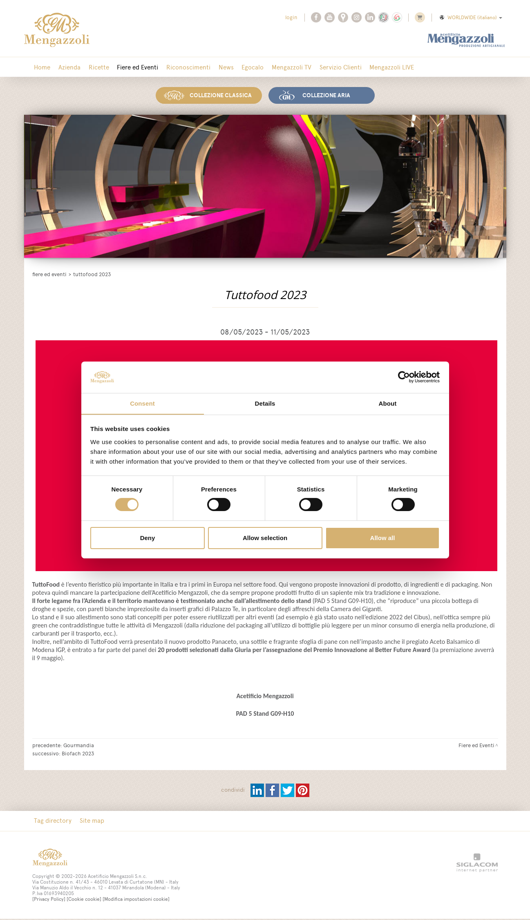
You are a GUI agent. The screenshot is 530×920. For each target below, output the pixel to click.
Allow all (382, 537)
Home (42, 67)
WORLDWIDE (470, 17)
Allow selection (265, 537)
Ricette (95, 67)
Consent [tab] (142, 403)
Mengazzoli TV (280, 67)
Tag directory (52, 822)
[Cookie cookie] (84, 901)
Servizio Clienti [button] (328, 67)
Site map (90, 822)
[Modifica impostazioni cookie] (136, 901)
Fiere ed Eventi (132, 67)
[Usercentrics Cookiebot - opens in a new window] (404, 377)
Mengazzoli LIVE (378, 67)
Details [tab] (265, 403)
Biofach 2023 (78, 754)
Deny (147, 537)
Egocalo (243, 67)
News (218, 67)
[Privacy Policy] (48, 901)
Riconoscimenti (182, 67)
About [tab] (388, 403)
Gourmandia (78, 746)
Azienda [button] (67, 67)
